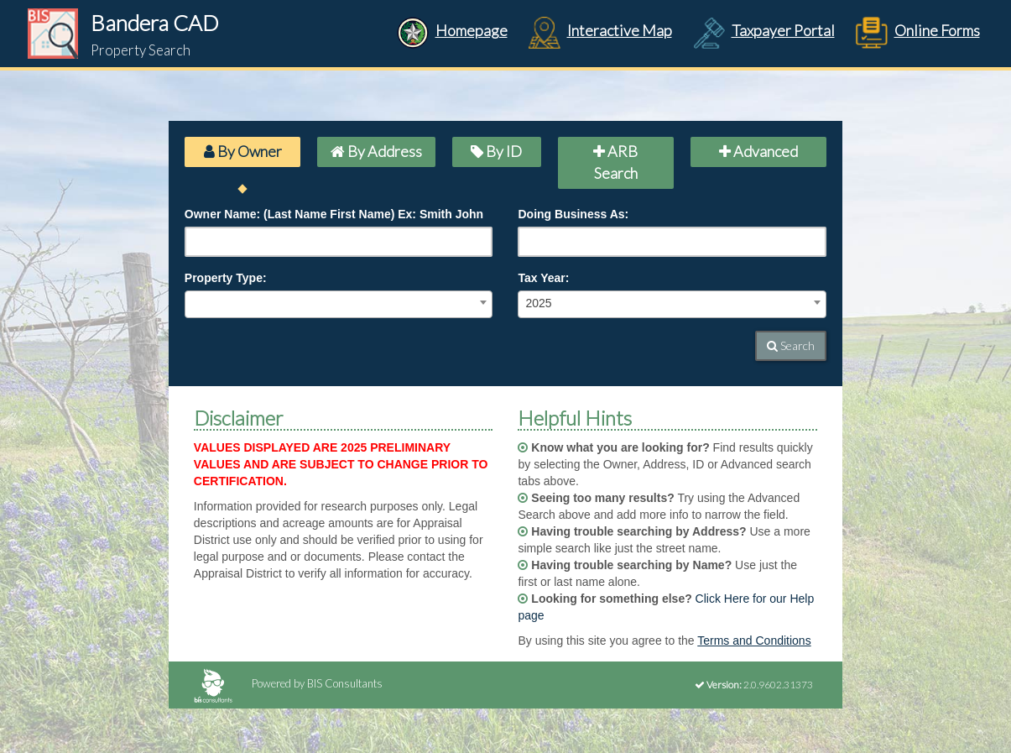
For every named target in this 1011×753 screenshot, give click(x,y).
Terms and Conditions (753, 640)
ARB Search (615, 162)
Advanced (758, 151)
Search (791, 345)
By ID (496, 151)
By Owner (243, 151)
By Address (376, 151)
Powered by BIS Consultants (288, 683)
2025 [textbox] (538, 303)
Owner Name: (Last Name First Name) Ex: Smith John (334, 214)
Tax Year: (543, 278)
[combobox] (339, 304)
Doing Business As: (573, 214)
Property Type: (226, 278)
